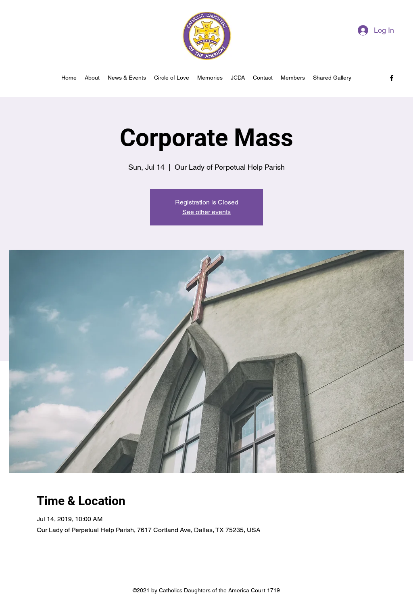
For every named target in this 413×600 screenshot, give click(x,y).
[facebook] (392, 78)
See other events (206, 212)
